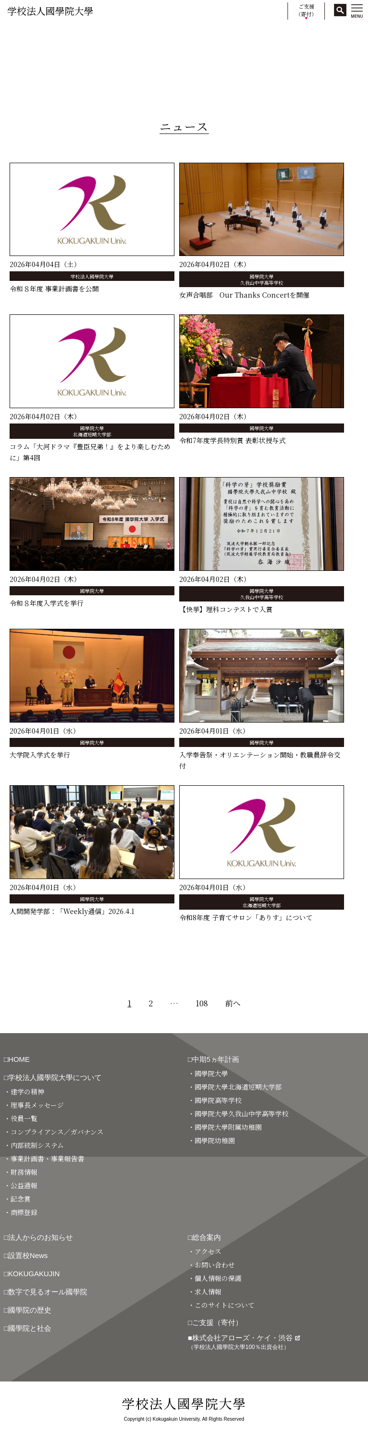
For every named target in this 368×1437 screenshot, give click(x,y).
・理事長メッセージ (34, 1105)
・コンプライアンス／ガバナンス (54, 1131)
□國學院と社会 (27, 1328)
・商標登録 (20, 1212)
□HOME (17, 1059)
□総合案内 (204, 1237)
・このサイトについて (221, 1305)
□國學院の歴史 (27, 1310)
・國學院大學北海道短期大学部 (235, 1087)
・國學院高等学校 (215, 1100)
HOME (15, 34)
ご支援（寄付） (306, 10)
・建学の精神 (24, 1091)
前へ (233, 1003)
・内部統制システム (34, 1145)
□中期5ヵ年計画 (213, 1059)
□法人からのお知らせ (38, 1237)
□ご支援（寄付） (215, 1322)
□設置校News (26, 1255)
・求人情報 (204, 1291)
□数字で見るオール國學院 (45, 1292)
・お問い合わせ (211, 1265)
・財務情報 (20, 1172)
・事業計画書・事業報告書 (44, 1158)
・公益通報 (20, 1185)
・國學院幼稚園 (211, 1140)
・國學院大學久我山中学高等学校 (238, 1113)
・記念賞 (17, 1198)
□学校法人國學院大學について (53, 1077)
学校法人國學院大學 (50, 11)
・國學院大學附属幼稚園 (225, 1127)
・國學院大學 (208, 1073)
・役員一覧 (20, 1118)
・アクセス (204, 1251)
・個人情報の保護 (215, 1278)
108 (202, 1003)
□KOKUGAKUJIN (32, 1274)
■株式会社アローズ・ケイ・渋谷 (244, 1342)
